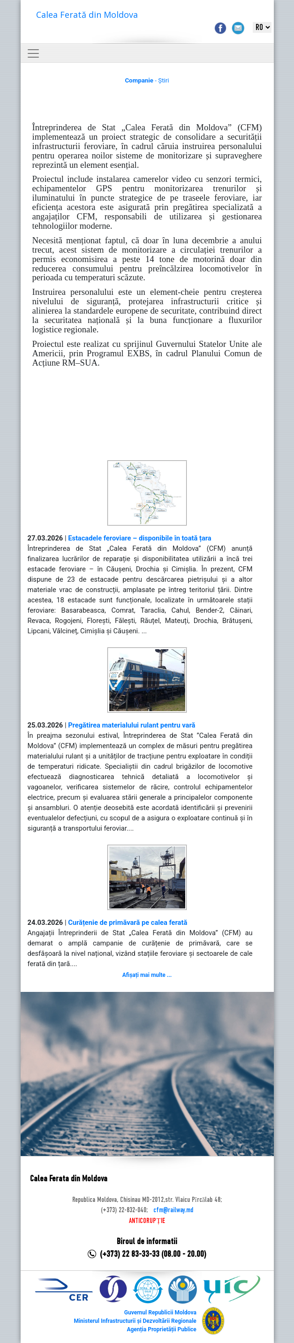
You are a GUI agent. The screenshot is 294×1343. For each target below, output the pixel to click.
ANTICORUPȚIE (147, 1221)
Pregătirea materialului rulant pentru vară (131, 725)
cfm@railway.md (173, 1210)
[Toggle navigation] (33, 53)
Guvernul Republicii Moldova (160, 1312)
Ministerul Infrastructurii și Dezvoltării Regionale (135, 1321)
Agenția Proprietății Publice (161, 1329)
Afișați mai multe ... (147, 975)
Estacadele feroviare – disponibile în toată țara (139, 538)
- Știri (147, 80)
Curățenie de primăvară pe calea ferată (127, 922)
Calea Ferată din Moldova (87, 14)
